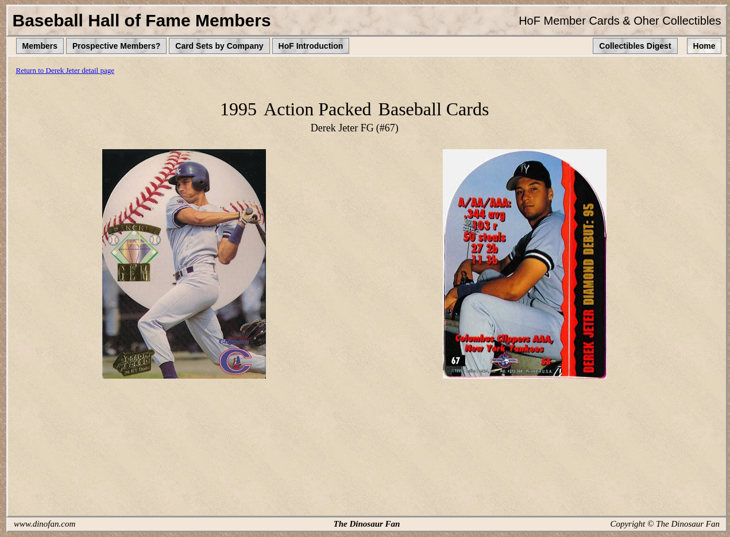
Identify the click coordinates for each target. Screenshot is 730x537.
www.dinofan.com (44, 523)
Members (39, 45)
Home (704, 45)
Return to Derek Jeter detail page (65, 70)
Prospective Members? (116, 45)
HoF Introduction (311, 45)
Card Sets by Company (219, 45)
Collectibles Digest (635, 45)
